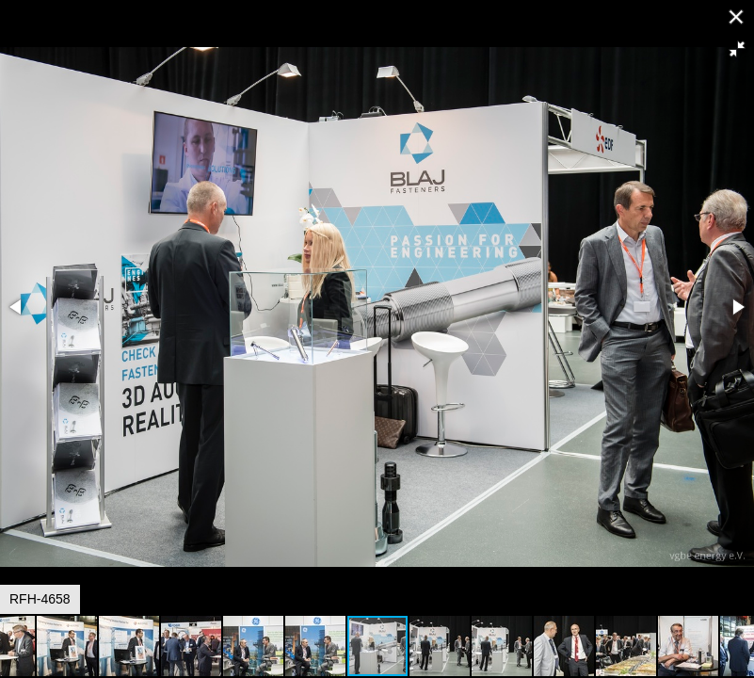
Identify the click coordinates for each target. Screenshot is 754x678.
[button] (737, 49)
